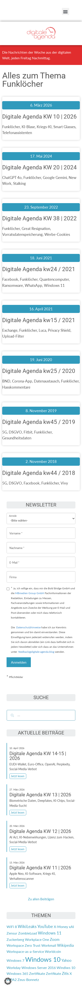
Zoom (54, 939)
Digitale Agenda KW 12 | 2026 (40, 831)
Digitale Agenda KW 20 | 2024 (39, 167)
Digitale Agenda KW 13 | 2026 (40, 794)
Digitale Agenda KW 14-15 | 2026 (37, 756)
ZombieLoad (27, 933)
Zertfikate (53, 973)
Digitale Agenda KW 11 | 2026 (40, 867)
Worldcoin (53, 951)
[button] (65, 11)
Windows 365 (17, 973)
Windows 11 (49, 933)
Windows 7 (15, 960)
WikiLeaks (27, 926)
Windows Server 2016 (38, 967)
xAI (71, 926)
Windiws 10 (66, 967)
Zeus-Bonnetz (28, 979)
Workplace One (37, 939)
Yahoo (66, 960)
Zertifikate (37, 973)
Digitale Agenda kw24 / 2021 (38, 269)
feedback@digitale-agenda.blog (36, 651)
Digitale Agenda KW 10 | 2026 (39, 116)
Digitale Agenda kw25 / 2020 (38, 371)
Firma (12, 573)
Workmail (48, 945)
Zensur (12, 933)
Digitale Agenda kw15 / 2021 (38, 320)
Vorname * (16, 529)
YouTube (45, 926)
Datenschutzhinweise (28, 627)
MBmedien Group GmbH (29, 593)
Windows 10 (43, 959)
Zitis (65, 973)
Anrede (13, 513)
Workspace (15, 945)
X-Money (61, 926)
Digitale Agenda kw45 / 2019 (38, 422)
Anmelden (18, 662)
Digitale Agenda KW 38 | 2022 (39, 218)
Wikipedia (65, 945)
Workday (14, 967)
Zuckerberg (15, 939)
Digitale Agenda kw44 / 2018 (38, 473)
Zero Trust (32, 945)
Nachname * (16, 544)
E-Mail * (14, 559)
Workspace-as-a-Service (25, 951)
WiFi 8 (12, 926)
